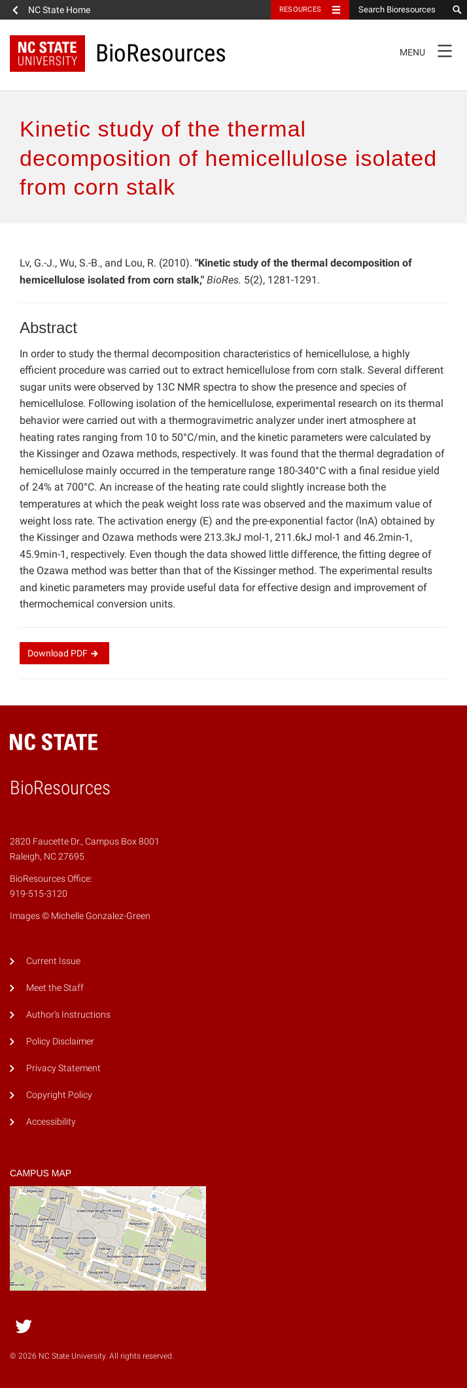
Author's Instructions (68, 1014)
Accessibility (51, 1121)
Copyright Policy (59, 1095)
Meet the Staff (55, 987)
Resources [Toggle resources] (300, 9)
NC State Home (59, 10)
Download (64, 653)
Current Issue (53, 961)
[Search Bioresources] (398, 10)
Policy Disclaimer (60, 1041)
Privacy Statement (63, 1068)
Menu (430, 50)
